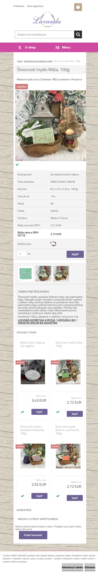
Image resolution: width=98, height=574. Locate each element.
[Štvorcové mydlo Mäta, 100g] (50, 92)
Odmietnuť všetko (72, 567)
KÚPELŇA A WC (67, 320)
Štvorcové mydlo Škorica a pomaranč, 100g (67, 430)
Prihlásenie (19, 6)
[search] (78, 34)
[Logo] (47, 19)
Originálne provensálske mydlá (38, 61)
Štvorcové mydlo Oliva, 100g (69, 344)
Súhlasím (89, 567)
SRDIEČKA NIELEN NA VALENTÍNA (37, 323)
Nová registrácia (35, 6)
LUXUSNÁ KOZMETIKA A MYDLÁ (36, 320)
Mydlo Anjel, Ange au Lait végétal (32, 344)
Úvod (19, 61)
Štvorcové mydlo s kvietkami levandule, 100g (32, 430)
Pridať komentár (33, 535)
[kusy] (22, 254)
